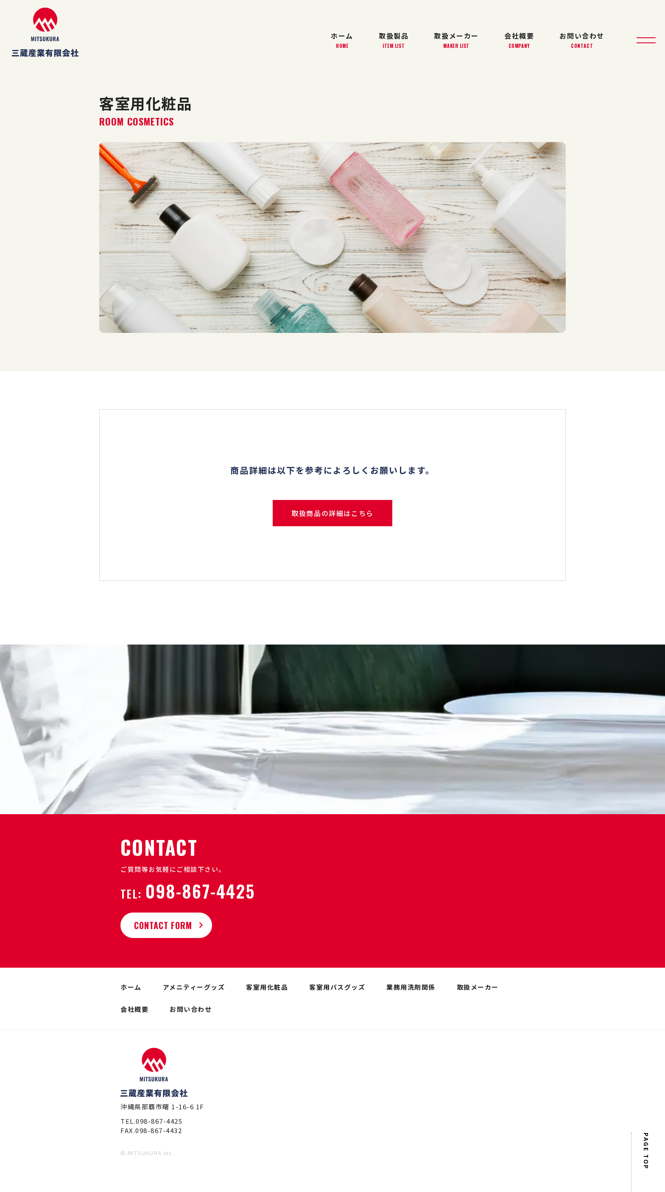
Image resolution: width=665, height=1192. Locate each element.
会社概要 (519, 40)
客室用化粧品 (267, 987)
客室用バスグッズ (337, 987)
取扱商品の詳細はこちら (332, 513)
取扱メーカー (456, 40)
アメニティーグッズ (194, 987)
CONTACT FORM (168, 925)
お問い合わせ (581, 40)
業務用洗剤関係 (411, 987)
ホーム (342, 40)
